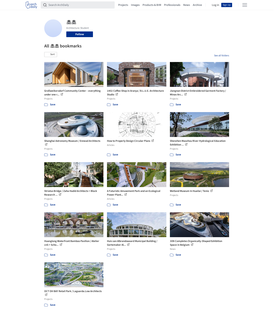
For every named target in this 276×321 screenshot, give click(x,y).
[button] (50, 54)
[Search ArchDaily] (80, 5)
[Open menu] (245, 5)
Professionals (172, 5)
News (186, 5)
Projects (123, 5)
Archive (197, 5)
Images (135, 5)
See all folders (221, 55)
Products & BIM (152, 5)
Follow (79, 34)
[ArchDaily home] (31, 5)
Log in (215, 5)
